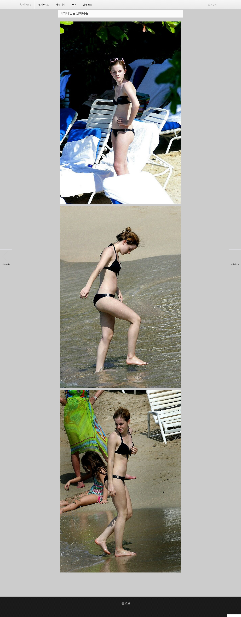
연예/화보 (43, 4)
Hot (74, 4)
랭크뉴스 (212, 4)
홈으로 (125, 603)
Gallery (25, 4)
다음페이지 (235, 258)
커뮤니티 (60, 4)
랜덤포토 (88, 4)
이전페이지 (6, 258)
